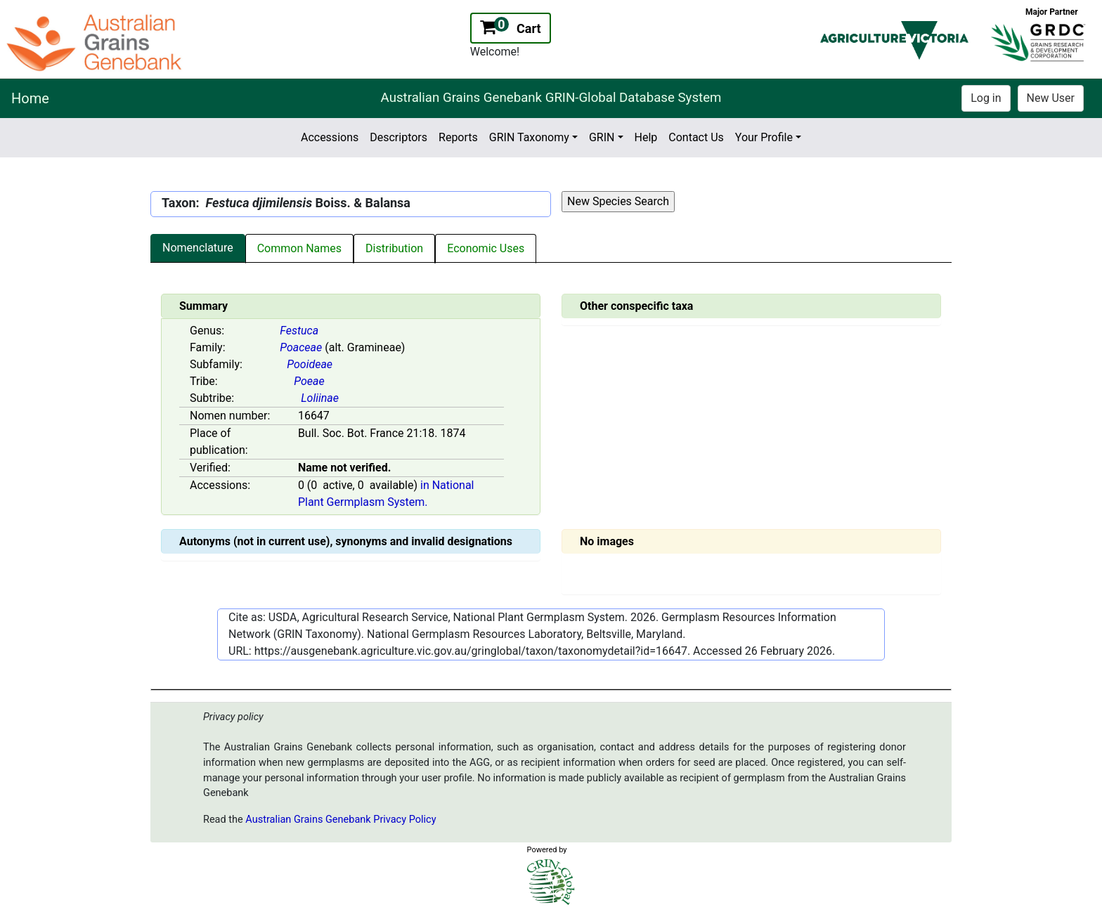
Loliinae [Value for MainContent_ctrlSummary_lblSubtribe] (320, 398)
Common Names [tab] (299, 248)
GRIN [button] (602, 137)
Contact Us (696, 137)
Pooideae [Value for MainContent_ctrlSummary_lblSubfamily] (309, 364)
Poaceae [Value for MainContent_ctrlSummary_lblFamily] (301, 347)
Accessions (329, 137)
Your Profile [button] (764, 137)
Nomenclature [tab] (197, 247)
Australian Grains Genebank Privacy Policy (340, 820)
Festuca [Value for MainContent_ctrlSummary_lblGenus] (299, 330)
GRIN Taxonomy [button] (529, 137)
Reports (458, 137)
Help (646, 137)
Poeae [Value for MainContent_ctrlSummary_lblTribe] (309, 381)
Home (30, 98)
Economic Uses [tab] (485, 248)
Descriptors (398, 137)
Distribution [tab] (394, 248)
